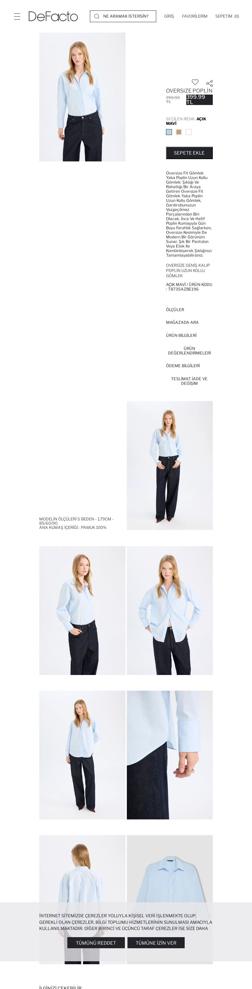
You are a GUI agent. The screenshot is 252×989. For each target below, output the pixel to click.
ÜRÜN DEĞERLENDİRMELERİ (189, 350)
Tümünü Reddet (96, 943)
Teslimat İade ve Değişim (189, 381)
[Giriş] (169, 16)
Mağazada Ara (182, 322)
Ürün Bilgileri (181, 335)
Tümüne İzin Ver (156, 943)
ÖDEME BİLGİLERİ (183, 365)
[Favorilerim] (195, 16)
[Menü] (17, 16)
